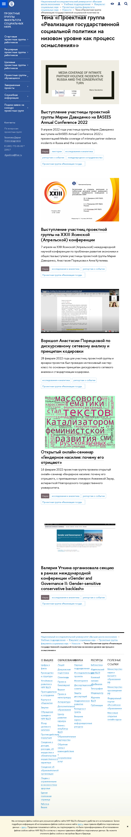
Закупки (44, 707)
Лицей (61, 664)
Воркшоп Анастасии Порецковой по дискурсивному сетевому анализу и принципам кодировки (75, 345)
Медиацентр (97, 692)
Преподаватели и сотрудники (49, 693)
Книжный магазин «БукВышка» (96, 681)
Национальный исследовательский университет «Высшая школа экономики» (79, 636)
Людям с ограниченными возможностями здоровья (49, 783)
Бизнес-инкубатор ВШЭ (63, 729)
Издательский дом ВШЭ (97, 671)
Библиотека (97, 664)
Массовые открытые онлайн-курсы (114, 716)
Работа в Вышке (45, 806)
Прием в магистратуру (64, 696)
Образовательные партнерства (67, 738)
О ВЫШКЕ (47, 660)
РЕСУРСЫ (97, 660)
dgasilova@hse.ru (13, 154)
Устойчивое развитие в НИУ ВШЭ (47, 684)
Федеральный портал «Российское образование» (114, 703)
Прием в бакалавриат (64, 683)
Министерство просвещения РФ (114, 690)
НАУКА (78, 660)
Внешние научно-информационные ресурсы (83, 721)
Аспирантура (64, 701)
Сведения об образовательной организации (50, 770)
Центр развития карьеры (62, 717)
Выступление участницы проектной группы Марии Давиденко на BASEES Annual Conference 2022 (76, 117)
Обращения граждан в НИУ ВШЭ (47, 715)
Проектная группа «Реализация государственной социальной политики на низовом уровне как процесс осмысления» (63, 163)
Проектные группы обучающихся (15, 76)
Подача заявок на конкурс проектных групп (14, 107)
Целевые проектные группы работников (15, 65)
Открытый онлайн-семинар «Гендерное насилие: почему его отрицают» (72, 457)
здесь (80, 824)
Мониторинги (81, 680)
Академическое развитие (82, 702)
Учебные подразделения (53, 640)
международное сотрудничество (85, 157)
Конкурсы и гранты (80, 710)
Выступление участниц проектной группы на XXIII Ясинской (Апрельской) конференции (74, 234)
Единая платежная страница (46, 796)
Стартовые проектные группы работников (15, 39)
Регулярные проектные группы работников (15, 52)
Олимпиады (63, 677)
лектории (57, 151)
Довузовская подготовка (64, 671)
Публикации (97, 705)
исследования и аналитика (79, 151)
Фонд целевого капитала (46, 726)
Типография (97, 688)
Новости (76, 643)
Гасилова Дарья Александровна (12, 139)
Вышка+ (61, 689)
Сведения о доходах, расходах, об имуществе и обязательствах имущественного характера (49, 752)
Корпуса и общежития (47, 701)
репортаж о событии (53, 157)
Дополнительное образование (66, 708)
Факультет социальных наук (82, 640)
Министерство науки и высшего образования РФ (114, 676)
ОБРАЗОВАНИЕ (67, 660)
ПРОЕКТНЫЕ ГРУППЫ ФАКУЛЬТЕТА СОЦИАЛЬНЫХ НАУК (13, 20)
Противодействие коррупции (50, 736)
